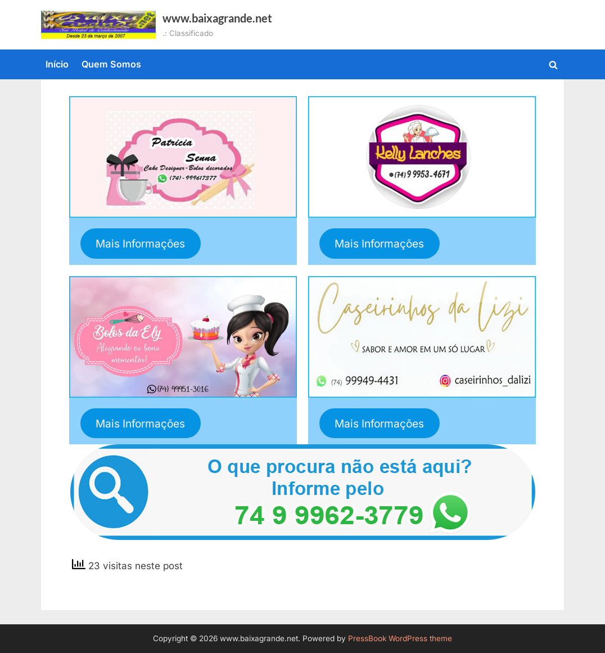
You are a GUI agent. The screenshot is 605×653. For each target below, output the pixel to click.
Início (57, 64)
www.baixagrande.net (217, 18)
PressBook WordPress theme (400, 638)
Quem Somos (111, 64)
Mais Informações (140, 243)
